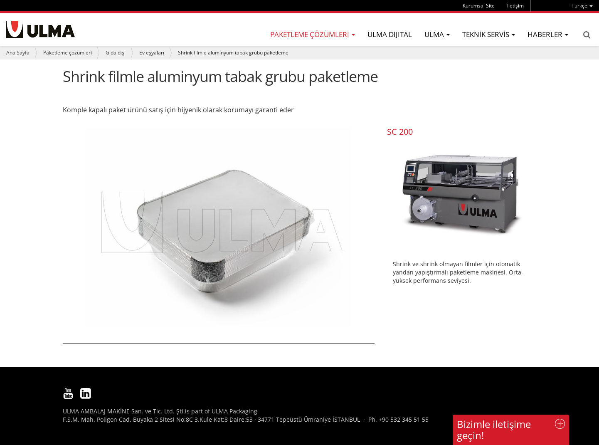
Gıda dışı (116, 52)
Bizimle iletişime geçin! (494, 429)
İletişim (515, 5)
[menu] (582, 5)
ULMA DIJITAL (389, 34)
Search (586, 35)
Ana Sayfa (18, 52)
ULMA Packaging (234, 411)
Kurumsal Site (479, 5)
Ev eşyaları (151, 52)
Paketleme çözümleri (67, 52)
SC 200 (400, 131)
